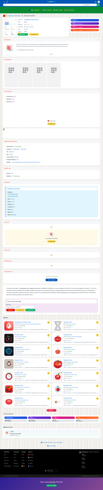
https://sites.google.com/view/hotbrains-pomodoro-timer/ (25, 162)
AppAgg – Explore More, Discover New (92, 475)
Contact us (6, 460)
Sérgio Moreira (75, 362)
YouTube (30, 454)
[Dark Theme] (96, 2)
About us (6, 457)
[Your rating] (30, 24)
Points (15, 460)
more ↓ (51, 54)
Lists (15, 457)
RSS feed (37, 292)
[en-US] (52, 471)
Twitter (30, 463)
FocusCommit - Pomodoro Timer (23, 322)
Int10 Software (75, 387)
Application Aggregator (93, 452)
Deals (23, 460)
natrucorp (74, 324)
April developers (26, 349)
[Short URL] (20, 307)
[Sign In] (99, 2)
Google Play (22, 34)
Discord (30, 466)
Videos (23, 463)
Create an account (51, 485)
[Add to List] (48, 322)
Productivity (18, 324)
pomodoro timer (19, 347)
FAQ (5, 454)
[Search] (43, 5)
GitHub (30, 460)
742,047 (49, 10)
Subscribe (13, 214)
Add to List (34, 34)
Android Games (12, 196)
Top (22, 457)
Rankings (16, 463)
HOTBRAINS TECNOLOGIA (13, 188)
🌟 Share (10, 310)
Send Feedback (7, 466)
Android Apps (11, 194)
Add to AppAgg (51, 445)
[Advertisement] (44, 133)
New (23, 454)
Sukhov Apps (25, 400)
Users (15, 454)
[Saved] (7, 2)
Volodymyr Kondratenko (77, 336)
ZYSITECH (74, 400)
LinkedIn (30, 457)
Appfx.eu (73, 349)
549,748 (72, 10)
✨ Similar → (74, 20)
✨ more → (51, 410)
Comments (16, 466)
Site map (6, 463)
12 (11, 201)
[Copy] (98, 40)
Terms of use (6, 475)
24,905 (61, 10)
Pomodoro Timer (68, 322)
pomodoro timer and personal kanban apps (32, 324)
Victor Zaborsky (26, 387)
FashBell (24, 374)
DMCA (16, 475)
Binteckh (24, 336)
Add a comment (30, 26)
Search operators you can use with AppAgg (51, 442)
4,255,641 (37, 10)
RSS (23, 466)
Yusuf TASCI (74, 374)
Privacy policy (12, 475)
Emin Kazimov (26, 362)
